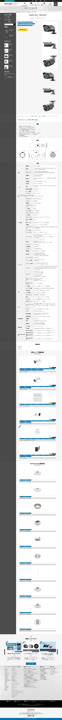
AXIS (6, 668)
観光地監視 (42, 675)
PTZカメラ (14, 670)
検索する (9, 21)
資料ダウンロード (44, 3)
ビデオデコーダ (14, 694)
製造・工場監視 (43, 669)
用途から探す (52, 666)
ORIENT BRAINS (7, 680)
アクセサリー (14, 681)
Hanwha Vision (7, 673)
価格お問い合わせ (22, 29)
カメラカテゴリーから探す (15, 666)
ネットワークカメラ (47, 1)
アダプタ (13, 697)
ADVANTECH (7, 679)
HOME (8, 701)
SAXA (6, 688)
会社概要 (53, 701)
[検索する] (14, 24)
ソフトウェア (14, 686)
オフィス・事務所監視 (44, 673)
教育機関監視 (43, 674)
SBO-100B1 (19, 348)
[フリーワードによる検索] (8, 24)
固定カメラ (14, 668)
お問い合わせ (50, 3)
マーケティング (53, 673)
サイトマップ (43, 701)
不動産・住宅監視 (43, 676)
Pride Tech (6, 687)
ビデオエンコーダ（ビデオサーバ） (17, 691)
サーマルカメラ (14, 673)
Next (57, 651)
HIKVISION (7, 686)
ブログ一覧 (31, 663)
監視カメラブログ (37, 3)
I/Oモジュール (14, 687)
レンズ (13, 688)
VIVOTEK (6, 669)
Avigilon (6, 681)
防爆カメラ (14, 679)
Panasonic (6, 676)
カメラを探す (24, 3)
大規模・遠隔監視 (53, 668)
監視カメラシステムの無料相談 (30, 701)
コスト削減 (52, 670)
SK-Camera (7, 675)
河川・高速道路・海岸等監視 (45, 668)
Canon (6, 670)
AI (33, 1)
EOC (6, 685)
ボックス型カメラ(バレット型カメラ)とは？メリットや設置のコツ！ (29, 120)
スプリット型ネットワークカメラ (17, 692)
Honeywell (6, 674)
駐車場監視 (42, 670)
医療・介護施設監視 (44, 679)
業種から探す (42, 666)
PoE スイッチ (14, 685)
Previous (4, 651)
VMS (36, 1)
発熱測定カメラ (14, 680)
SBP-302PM (20, 347)
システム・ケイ (54, 1)
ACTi (6, 682)
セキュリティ (53, 669)
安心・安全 (52, 674)
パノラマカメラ (14, 674)
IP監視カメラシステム (27, 666)
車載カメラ (14, 676)
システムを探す (31, 3)
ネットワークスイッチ (15, 682)
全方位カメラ (14, 675)
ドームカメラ (14, 669)
